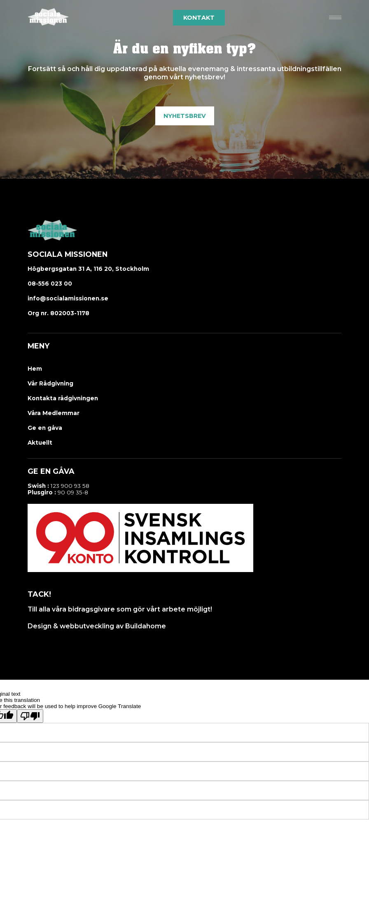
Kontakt (199, 17)
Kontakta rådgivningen (63, 398)
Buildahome (145, 626)
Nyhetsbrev (184, 116)
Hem (35, 368)
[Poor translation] (30, 716)
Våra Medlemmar (53, 413)
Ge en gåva (45, 428)
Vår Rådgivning (50, 383)
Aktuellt (40, 442)
